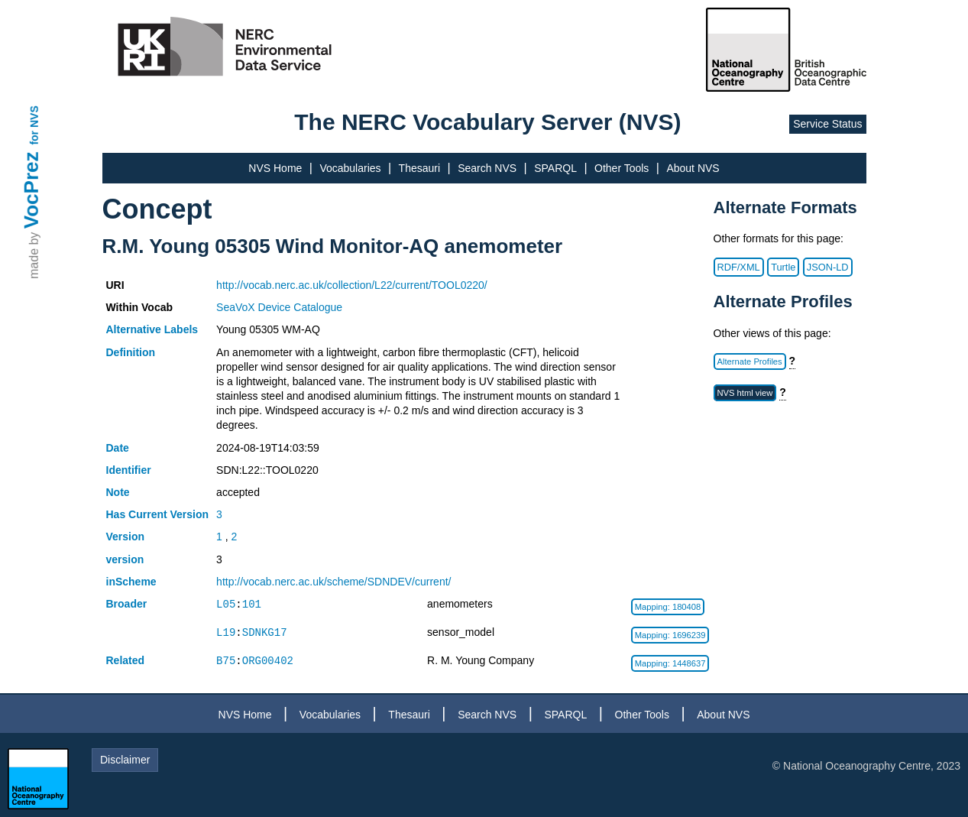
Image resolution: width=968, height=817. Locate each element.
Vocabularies (349, 168)
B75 (225, 660)
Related (125, 660)
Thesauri (419, 168)
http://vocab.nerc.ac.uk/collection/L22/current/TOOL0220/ (351, 285)
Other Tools (621, 168)
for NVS (34, 124)
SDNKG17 (264, 632)
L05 (225, 604)
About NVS (692, 168)
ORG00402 (267, 660)
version (125, 559)
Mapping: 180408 (668, 606)
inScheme (131, 581)
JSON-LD (828, 267)
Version (125, 536)
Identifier (128, 470)
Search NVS (487, 168)
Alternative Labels (152, 329)
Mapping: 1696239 (670, 635)
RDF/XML (738, 267)
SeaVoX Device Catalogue (279, 307)
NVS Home (275, 168)
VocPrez (31, 190)
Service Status (827, 124)
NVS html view (745, 392)
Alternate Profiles (749, 361)
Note (118, 492)
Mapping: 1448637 (670, 663)
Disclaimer (125, 760)
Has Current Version (157, 514)
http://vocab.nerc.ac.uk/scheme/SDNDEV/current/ (333, 581)
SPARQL (555, 168)
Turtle (783, 267)
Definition (131, 352)
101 (251, 604)
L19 (225, 632)
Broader (126, 604)
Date (117, 448)
